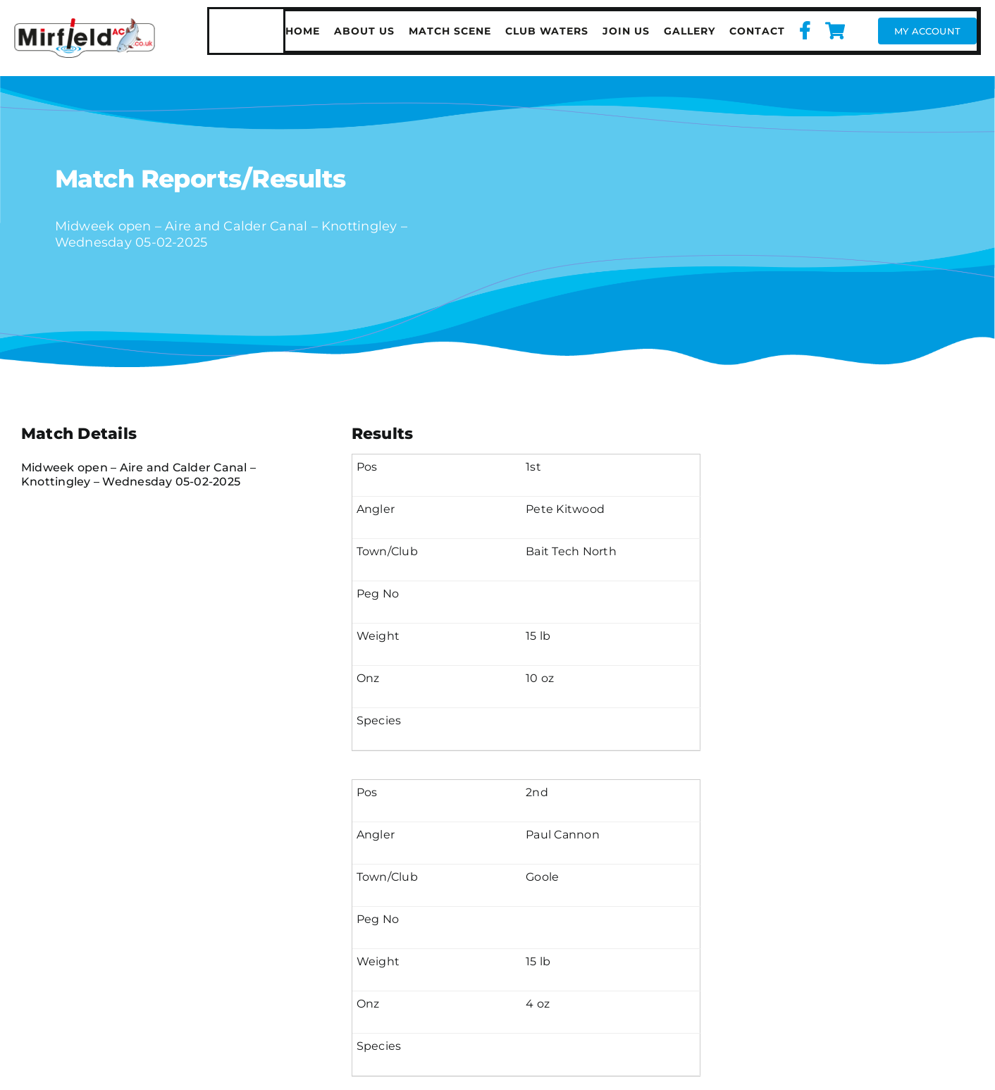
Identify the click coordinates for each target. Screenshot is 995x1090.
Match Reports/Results (200, 178)
